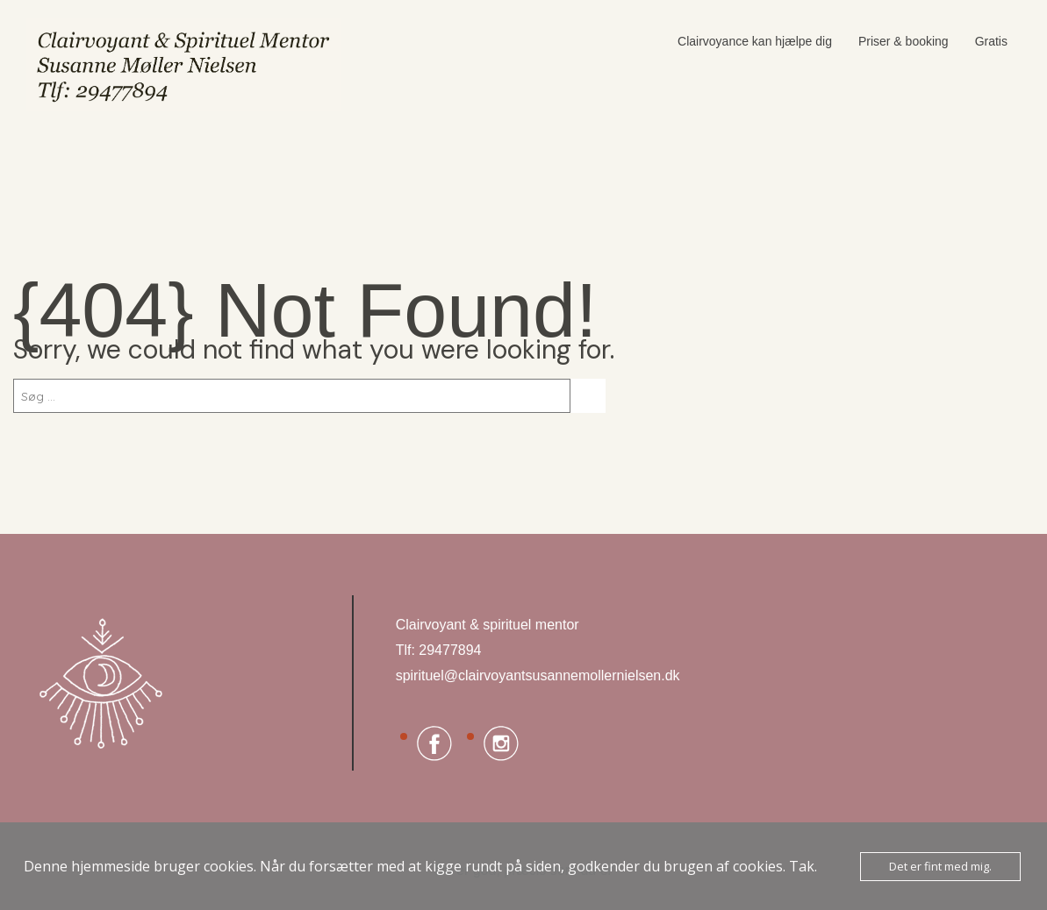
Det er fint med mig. (940, 866)
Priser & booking (903, 41)
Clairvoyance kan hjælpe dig (755, 41)
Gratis (991, 41)
